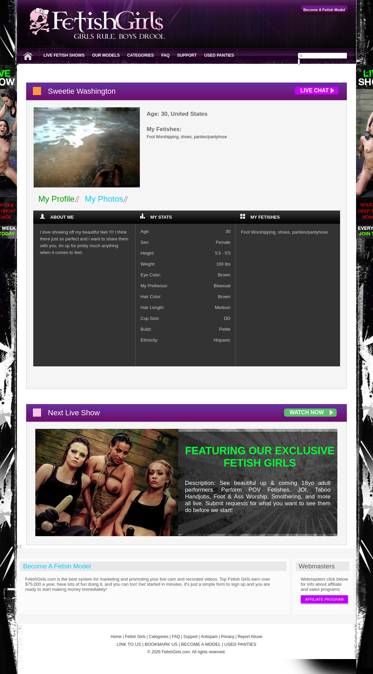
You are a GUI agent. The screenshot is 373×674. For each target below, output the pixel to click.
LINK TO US (129, 644)
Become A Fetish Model (57, 566)
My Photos (104, 198)
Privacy (227, 636)
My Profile (56, 198)
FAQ (165, 55)
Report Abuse (250, 636)
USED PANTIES (240, 644)
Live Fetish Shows (64, 55)
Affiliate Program (324, 599)
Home (116, 636)
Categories (140, 55)
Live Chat (314, 90)
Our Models (105, 55)
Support (187, 55)
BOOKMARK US (161, 644)
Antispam (209, 636)
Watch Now (307, 412)
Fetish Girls (135, 636)
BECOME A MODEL (201, 644)
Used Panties (219, 55)
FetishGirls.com (176, 652)
